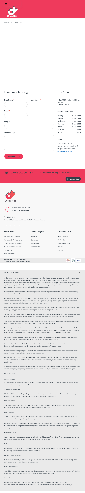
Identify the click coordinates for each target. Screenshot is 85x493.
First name (9, 100)
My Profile (61, 240)
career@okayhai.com (64, 151)
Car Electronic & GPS (11, 254)
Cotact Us (34, 240)
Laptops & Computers (12, 236)
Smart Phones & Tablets (13, 243)
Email (7, 111)
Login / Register (63, 236)
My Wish (60, 247)
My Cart (60, 250)
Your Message (9, 132)
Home (6, 22)
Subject (7, 122)
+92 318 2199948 (20, 210)
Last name (36, 100)
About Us (34, 236)
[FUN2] (10, 11)
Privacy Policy (35, 243)
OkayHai (9, 259)
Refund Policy (35, 247)
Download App (73, 179)
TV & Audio (8, 250)
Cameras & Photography (13, 240)
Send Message (14, 156)
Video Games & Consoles (13, 247)
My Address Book (63, 243)
